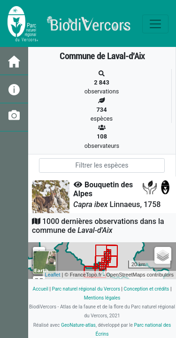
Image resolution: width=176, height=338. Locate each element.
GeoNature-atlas (78, 325)
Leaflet (53, 274)
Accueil (40, 289)
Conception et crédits (146, 289)
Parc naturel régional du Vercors (86, 289)
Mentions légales (102, 298)
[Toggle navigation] (155, 24)
